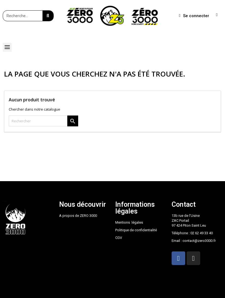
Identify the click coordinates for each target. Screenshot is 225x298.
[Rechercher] (43, 120)
